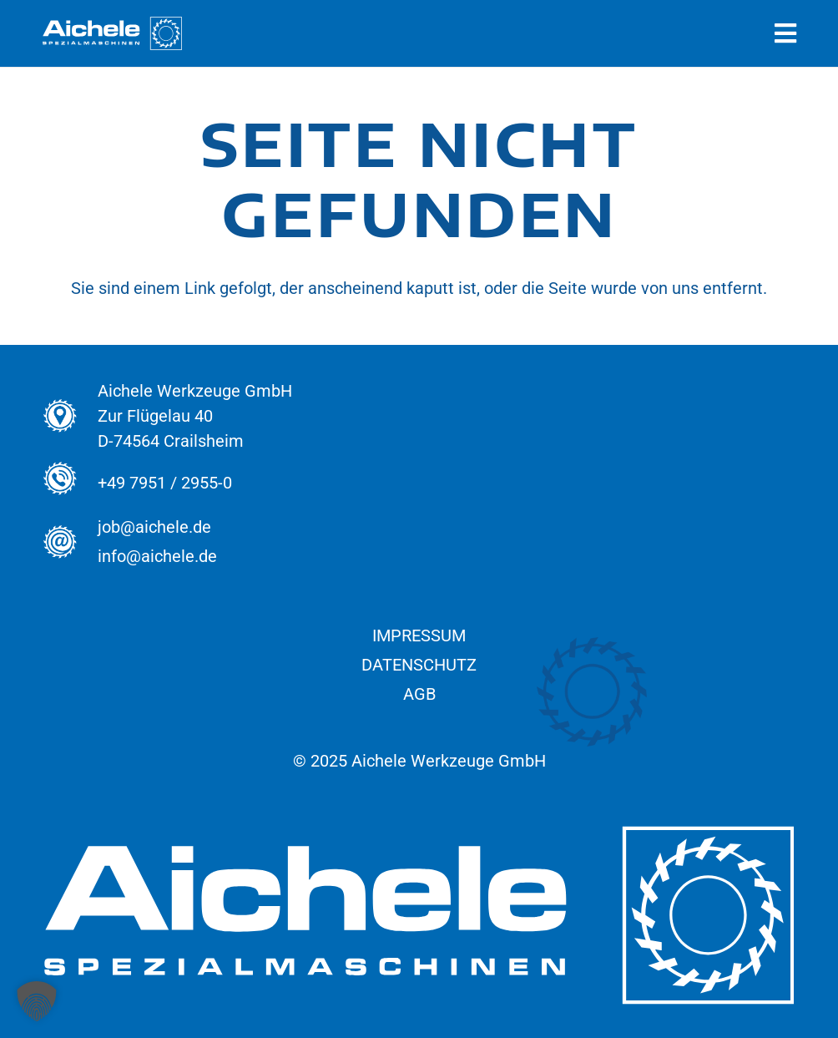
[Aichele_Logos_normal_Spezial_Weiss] (112, 33)
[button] (36, 1001)
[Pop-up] (785, 34)
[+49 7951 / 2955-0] (70, 483)
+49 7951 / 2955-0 (165, 483)
